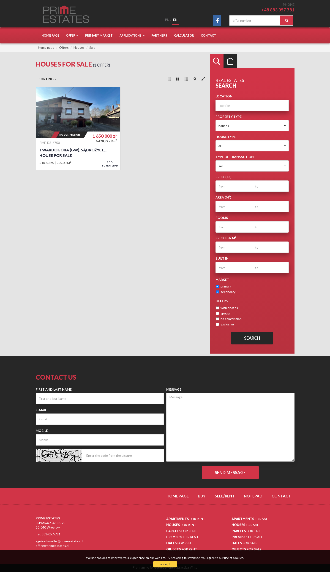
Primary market (99, 35)
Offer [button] (72, 35)
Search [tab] (217, 61)
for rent (185, 519)
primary (223, 286)
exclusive (225, 324)
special (223, 313)
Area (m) (223, 197)
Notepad (253, 496)
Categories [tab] (230, 61)
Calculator (184, 35)
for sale (251, 519)
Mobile (42, 430)
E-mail (41, 410)
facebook (217, 20)
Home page (50, 35)
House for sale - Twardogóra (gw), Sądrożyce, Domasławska (78, 128)
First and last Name (54, 389)
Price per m (225, 238)
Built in (222, 258)
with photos (227, 308)
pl (167, 19)
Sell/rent (225, 496)
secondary (225, 292)
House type (225, 137)
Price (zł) (223, 177)
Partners (159, 35)
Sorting (47, 79)
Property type (228, 116)
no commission (229, 319)
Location (223, 96)
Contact (208, 35)
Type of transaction (234, 157)
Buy (202, 496)
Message (173, 389)
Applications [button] (132, 35)
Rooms (221, 218)
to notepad (110, 164)
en (175, 19)
